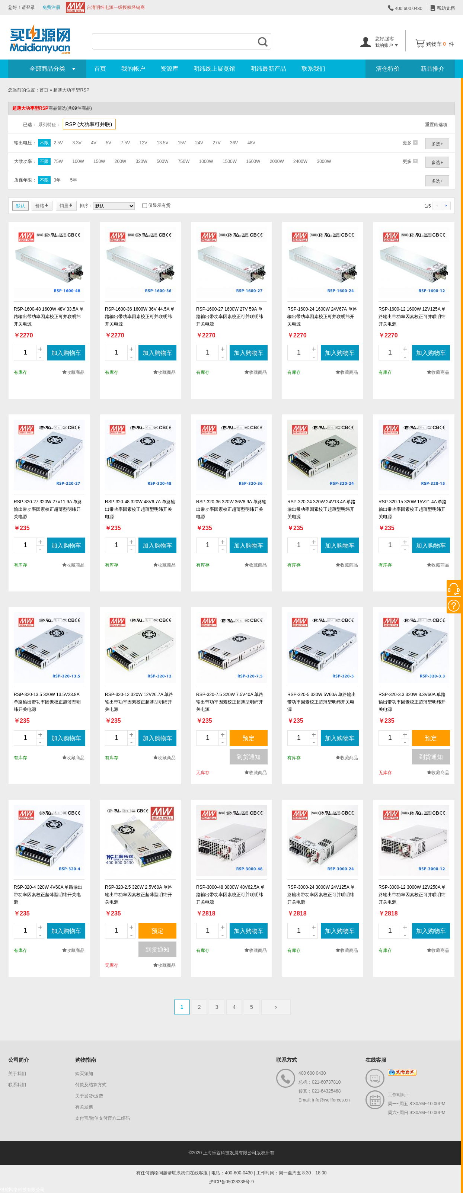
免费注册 (51, 7)
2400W (300, 161)
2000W (277, 161)
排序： (86, 205)
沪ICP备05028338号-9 (231, 1181)
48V (251, 142)
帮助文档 (445, 8)
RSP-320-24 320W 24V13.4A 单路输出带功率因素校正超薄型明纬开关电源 (321, 509)
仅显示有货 (159, 205)
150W (99, 161)
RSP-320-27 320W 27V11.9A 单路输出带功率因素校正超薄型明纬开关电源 (48, 509)
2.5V (58, 142)
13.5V (162, 142)
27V (216, 142)
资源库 (169, 68)
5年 (73, 180)
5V (108, 142)
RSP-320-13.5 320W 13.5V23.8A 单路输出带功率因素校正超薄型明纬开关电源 (47, 702)
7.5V (125, 142)
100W (78, 161)
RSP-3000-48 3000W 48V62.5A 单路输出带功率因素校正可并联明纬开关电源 (230, 895)
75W (58, 161)
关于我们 (17, 1073)
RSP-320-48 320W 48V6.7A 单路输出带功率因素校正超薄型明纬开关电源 (140, 509)
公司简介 (18, 1060)
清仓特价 (388, 68)
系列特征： (49, 124)
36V (234, 142)
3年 (57, 180)
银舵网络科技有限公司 (22, 1189)
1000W (206, 161)
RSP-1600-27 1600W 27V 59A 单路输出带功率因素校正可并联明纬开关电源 (229, 317)
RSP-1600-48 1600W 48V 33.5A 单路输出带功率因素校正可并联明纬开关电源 (49, 317)
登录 (30, 7)
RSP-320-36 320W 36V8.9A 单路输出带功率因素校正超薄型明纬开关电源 (231, 509)
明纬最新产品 (268, 68)
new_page (49, 262)
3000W (324, 161)
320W (141, 161)
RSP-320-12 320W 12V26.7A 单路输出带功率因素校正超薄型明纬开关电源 (139, 702)
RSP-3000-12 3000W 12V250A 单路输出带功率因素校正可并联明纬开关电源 (412, 895)
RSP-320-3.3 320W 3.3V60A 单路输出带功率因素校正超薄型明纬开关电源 (412, 702)
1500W (230, 161)
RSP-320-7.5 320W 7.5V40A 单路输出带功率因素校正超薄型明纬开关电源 (229, 702)
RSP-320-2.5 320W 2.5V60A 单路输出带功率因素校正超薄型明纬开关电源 (138, 895)
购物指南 (85, 1060)
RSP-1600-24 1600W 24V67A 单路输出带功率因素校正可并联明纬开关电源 (322, 317)
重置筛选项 (436, 124)
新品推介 (432, 68)
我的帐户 (133, 68)
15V (182, 142)
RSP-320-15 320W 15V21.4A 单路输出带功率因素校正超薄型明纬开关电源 (413, 509)
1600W (253, 161)
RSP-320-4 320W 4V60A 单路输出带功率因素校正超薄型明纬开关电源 (48, 895)
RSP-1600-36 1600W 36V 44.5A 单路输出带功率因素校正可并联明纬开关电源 (140, 317)
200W (120, 161)
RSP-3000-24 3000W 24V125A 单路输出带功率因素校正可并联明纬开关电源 (321, 895)
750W (183, 161)
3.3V (77, 142)
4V (93, 142)
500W (162, 161)
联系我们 (313, 68)
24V (199, 142)
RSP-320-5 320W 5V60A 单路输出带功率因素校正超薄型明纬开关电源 (321, 702)
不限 (44, 142)
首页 (100, 68)
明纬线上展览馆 (214, 68)
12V (143, 142)
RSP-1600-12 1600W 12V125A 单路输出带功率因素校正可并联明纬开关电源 (412, 317)
